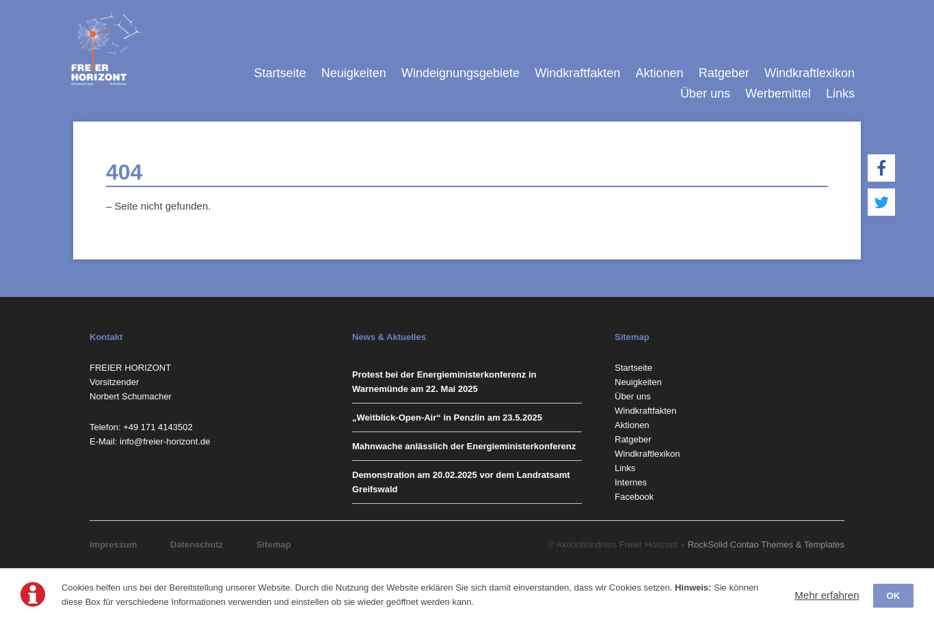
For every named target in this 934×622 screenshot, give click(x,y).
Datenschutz (196, 544)
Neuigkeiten (353, 73)
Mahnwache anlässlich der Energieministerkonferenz (464, 446)
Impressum (113, 544)
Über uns (705, 93)
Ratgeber (724, 73)
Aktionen (659, 73)
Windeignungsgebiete (460, 73)
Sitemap (273, 544)
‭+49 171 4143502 (158, 427)
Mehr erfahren (827, 595)
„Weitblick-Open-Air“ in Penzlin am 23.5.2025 (447, 417)
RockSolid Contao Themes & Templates (766, 544)
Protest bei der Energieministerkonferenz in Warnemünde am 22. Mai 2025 (444, 381)
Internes (631, 482)
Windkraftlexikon (809, 73)
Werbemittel (778, 93)
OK (893, 596)
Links (840, 93)
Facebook (634, 497)
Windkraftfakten (577, 73)
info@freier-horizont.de (165, 441)
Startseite (280, 73)
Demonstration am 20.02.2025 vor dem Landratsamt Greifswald (461, 482)
